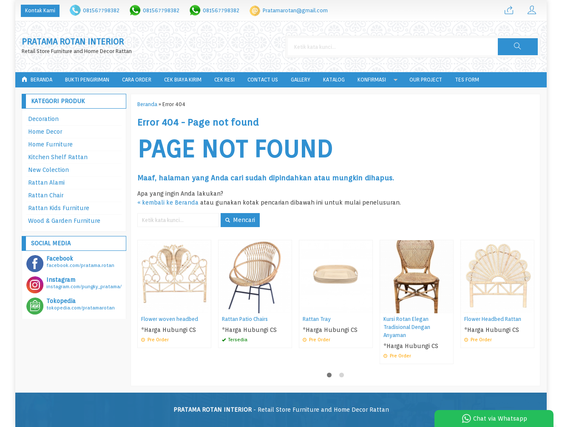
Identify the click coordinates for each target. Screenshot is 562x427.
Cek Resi (224, 79)
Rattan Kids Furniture (58, 208)
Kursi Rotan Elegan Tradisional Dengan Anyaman (406, 327)
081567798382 (101, 10)
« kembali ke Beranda (168, 202)
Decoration (43, 118)
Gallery (300, 79)
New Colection (48, 169)
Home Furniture (50, 144)
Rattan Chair (45, 195)
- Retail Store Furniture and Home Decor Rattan (281, 409)
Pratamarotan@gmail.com (295, 10)
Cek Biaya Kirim (183, 79)
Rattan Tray (317, 319)
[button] (518, 46)
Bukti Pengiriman (87, 79)
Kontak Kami (40, 10)
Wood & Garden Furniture (64, 220)
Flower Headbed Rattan (492, 319)
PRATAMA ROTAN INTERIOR (73, 41)
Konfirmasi (372, 79)
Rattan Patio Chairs (245, 319)
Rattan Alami (46, 182)
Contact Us (262, 79)
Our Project (425, 79)
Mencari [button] (240, 219)
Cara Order (136, 79)
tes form (467, 79)
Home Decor (45, 131)
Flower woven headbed (169, 319)
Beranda (37, 79)
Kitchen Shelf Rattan (58, 157)
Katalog (334, 79)
